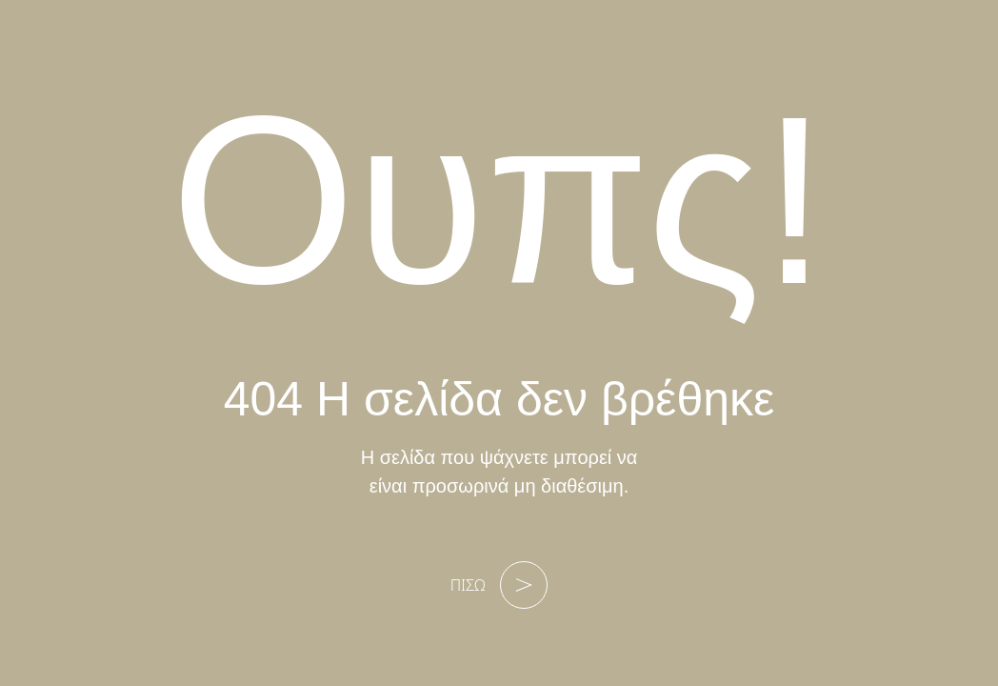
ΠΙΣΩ (499, 585)
